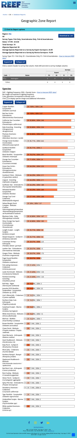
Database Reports (20, 15)
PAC (10, 34)
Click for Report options (15, 29)
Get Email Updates (38, 427)
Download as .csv (66, 36)
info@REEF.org (50, 431)
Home (5, 15)
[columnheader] (57, 72)
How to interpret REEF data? (47, 92)
